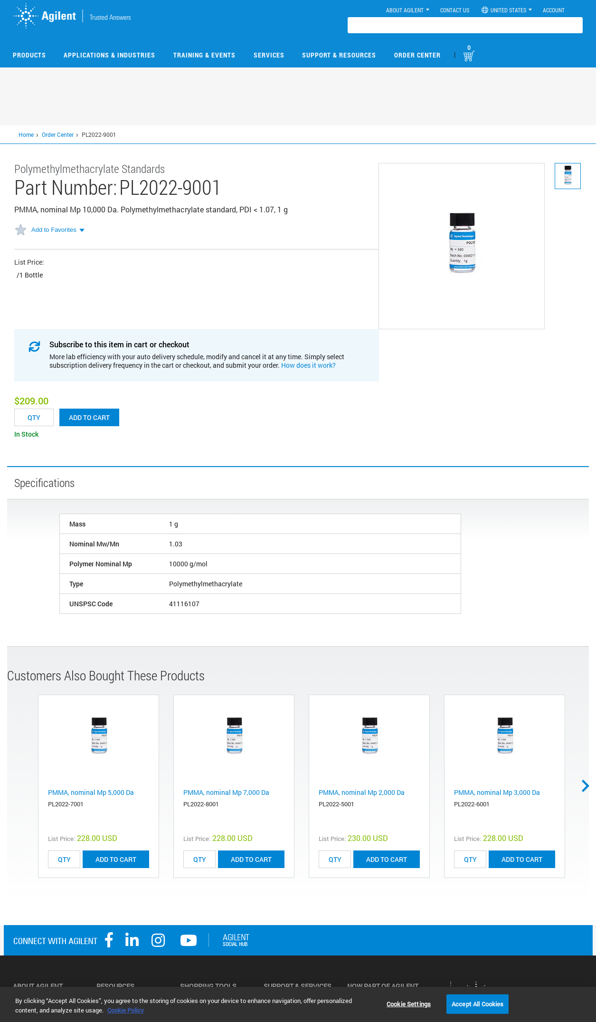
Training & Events (204, 54)
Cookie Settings (409, 1003)
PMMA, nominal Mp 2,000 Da (362, 792)
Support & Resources (339, 54)
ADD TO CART (115, 859)
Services (269, 54)
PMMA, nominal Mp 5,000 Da (91, 792)
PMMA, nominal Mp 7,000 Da (226, 792)
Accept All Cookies (477, 1003)
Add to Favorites (53, 229)
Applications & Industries (109, 54)
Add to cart (89, 417)
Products (29, 54)
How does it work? (308, 365)
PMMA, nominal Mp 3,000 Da (497, 792)
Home (26, 134)
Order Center (417, 54)
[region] (298, 1004)
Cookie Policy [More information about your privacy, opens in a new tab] (125, 1010)
